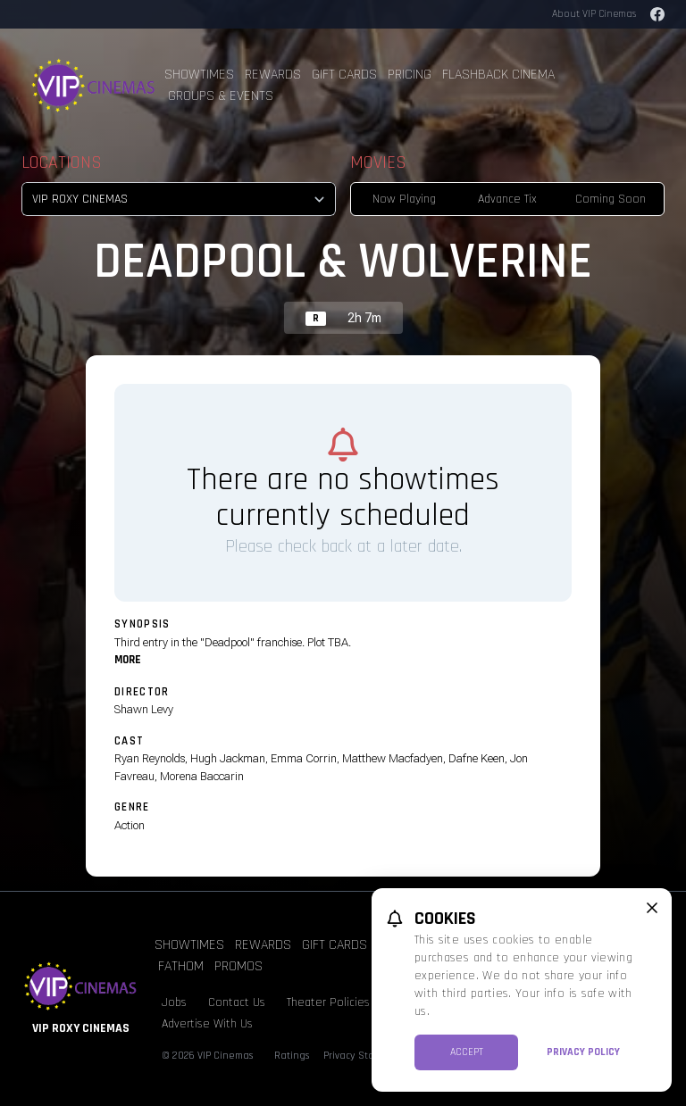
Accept (466, 1052)
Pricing (409, 74)
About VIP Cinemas (594, 14)
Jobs (174, 1002)
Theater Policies (328, 1002)
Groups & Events (220, 96)
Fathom (181, 966)
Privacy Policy (583, 1052)
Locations (61, 162)
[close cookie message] (652, 908)
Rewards (273, 74)
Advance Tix (507, 199)
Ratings (291, 1055)
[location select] (178, 199)
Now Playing (404, 199)
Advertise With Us (207, 1024)
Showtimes (199, 74)
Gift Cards (344, 74)
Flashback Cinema (498, 74)
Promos (238, 966)
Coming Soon (610, 199)
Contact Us (236, 1002)
